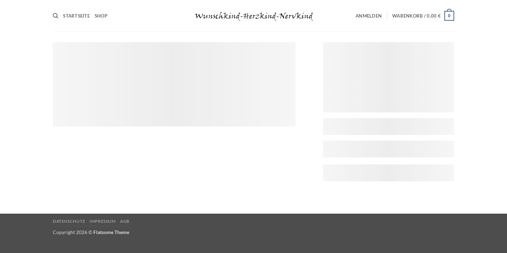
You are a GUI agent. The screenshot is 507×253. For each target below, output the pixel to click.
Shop (101, 16)
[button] (369, 16)
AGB (125, 221)
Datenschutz (69, 221)
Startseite (76, 16)
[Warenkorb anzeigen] (423, 16)
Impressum (102, 221)
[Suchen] (55, 15)
